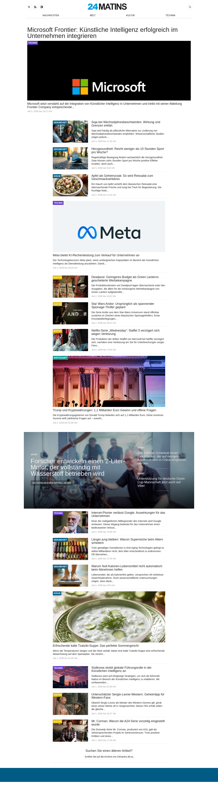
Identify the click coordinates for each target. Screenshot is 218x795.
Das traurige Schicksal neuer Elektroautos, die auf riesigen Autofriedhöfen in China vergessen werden (161, 461)
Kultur (130, 15)
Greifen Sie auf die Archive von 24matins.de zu (109, 761)
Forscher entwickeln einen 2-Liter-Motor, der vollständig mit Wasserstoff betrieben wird (78, 470)
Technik (170, 15)
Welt (93, 15)
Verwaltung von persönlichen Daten (165, 784)
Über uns (131, 784)
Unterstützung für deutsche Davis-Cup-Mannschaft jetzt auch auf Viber (161, 485)
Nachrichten (51, 15)
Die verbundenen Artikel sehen (51, 485)
